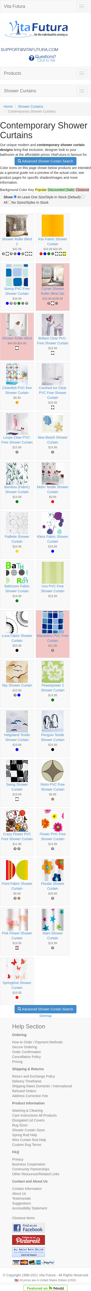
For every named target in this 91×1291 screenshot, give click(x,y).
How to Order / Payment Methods (37, 1042)
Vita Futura (14, 6)
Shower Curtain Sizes (28, 1130)
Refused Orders (24, 1091)
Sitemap (45, 1016)
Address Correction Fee (30, 1096)
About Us (19, 1194)
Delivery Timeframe (26, 1081)
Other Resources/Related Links (35, 1174)
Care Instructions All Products (34, 1115)
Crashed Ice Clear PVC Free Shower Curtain (52, 393)
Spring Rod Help (24, 1135)
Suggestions (21, 1203)
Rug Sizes (20, 1125)
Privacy (17, 1159)
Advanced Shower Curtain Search (45, 161)
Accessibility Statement (29, 1208)
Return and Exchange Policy (33, 1076)
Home (8, 106)
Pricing (17, 1062)
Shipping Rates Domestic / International (42, 1086)
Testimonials (21, 1198)
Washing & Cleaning (27, 1110)
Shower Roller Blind (17, 338)
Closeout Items (23, 1218)
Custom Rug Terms (26, 1145)
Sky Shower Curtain (17, 685)
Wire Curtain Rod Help (29, 1140)
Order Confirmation (26, 1052)
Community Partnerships (30, 1169)
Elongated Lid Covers (28, 1120)
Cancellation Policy (26, 1057)
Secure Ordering (24, 1047)
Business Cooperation (28, 1164)
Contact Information (27, 1189)
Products (12, 73)
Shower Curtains (20, 90)
